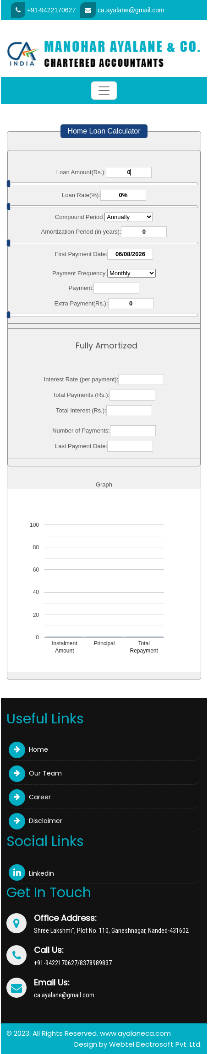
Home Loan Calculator (103, 131)
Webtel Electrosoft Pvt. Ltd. (155, 1044)
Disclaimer (35, 820)
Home (28, 749)
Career (30, 797)
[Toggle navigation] (104, 90)
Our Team (35, 773)
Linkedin (31, 873)
